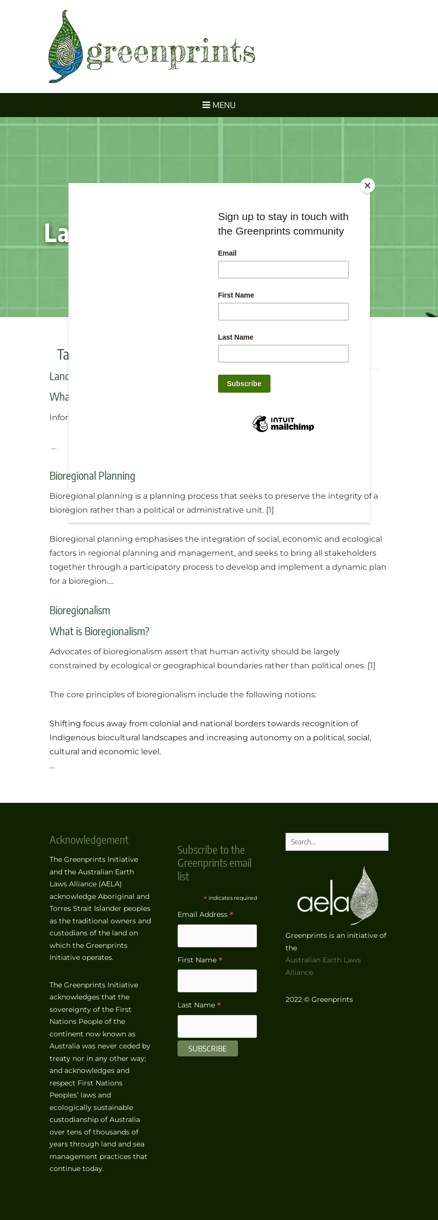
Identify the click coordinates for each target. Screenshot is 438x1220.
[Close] (367, 185)
